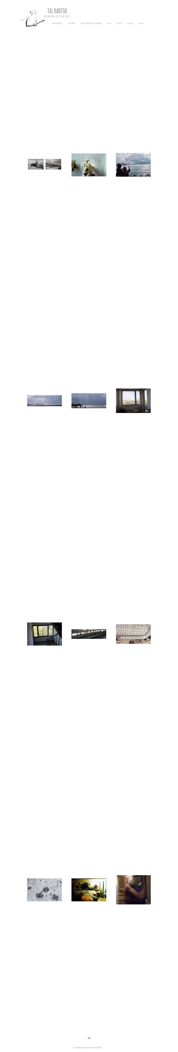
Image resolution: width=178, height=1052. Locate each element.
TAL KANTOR (57, 11)
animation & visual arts (57, 16)
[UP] (89, 1038)
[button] (58, 23)
